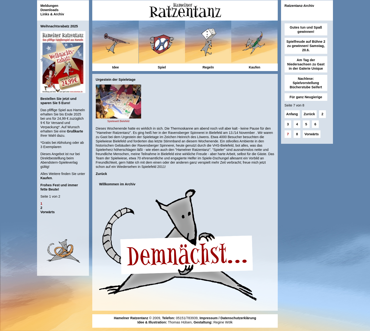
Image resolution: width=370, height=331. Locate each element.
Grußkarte (75, 131)
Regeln (208, 67)
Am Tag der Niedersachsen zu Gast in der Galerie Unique (305, 64)
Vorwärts (47, 212)
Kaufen (46, 178)
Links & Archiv (52, 14)
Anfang (292, 114)
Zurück (101, 174)
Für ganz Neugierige (306, 97)
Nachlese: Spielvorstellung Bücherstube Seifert (306, 83)
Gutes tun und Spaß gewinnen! (306, 29)
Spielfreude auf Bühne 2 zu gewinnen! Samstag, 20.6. (305, 46)
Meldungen (49, 6)
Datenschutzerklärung (238, 318)
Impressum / (210, 318)
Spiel (162, 67)
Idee (115, 67)
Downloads (49, 10)
